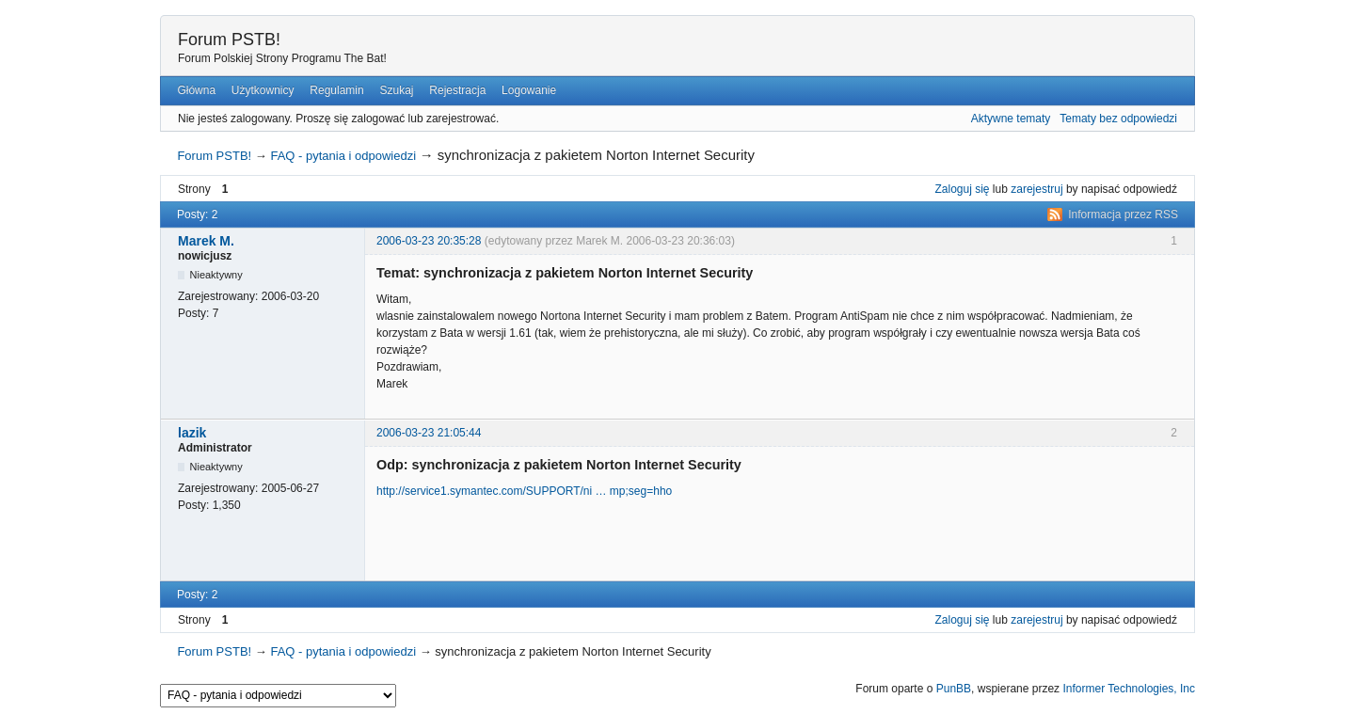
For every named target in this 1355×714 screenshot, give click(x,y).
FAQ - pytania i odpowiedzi (343, 156)
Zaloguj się (962, 189)
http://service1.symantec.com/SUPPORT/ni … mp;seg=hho (524, 491)
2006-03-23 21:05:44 (428, 432)
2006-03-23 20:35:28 (428, 240)
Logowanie (529, 90)
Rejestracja (457, 90)
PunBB (953, 688)
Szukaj (396, 90)
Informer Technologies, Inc (1128, 688)
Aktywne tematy (1011, 118)
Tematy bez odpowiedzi (1118, 118)
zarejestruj (1036, 189)
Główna (196, 90)
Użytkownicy (263, 90)
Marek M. (206, 240)
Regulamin (336, 90)
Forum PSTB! (229, 39)
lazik (192, 432)
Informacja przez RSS (1123, 214)
